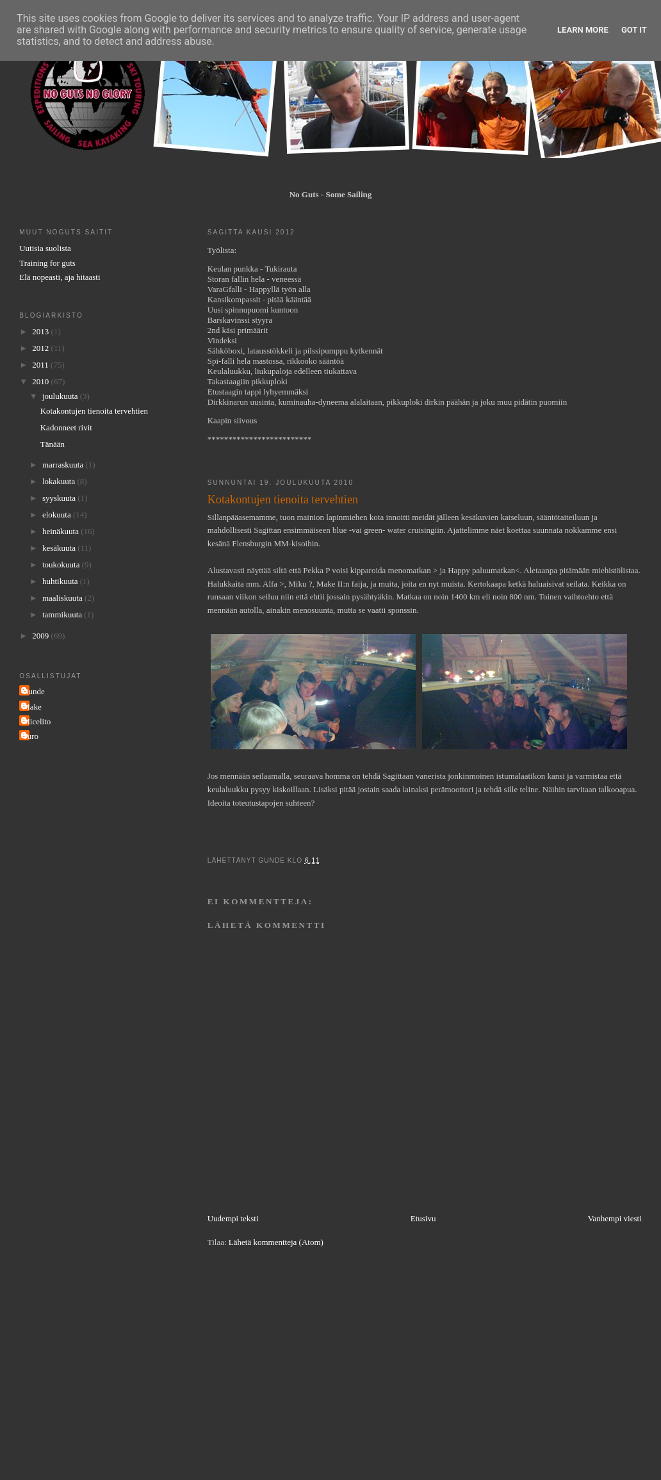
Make (32, 707)
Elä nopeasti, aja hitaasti (59, 277)
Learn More (582, 30)
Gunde (33, 691)
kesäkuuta (60, 548)
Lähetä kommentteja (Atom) (276, 1242)
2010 (41, 381)
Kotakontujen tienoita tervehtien (94, 411)
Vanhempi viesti (615, 1218)
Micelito (36, 721)
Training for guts (47, 263)
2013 (41, 331)
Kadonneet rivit (66, 427)
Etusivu (423, 1218)
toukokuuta (62, 564)
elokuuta (57, 514)
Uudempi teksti (233, 1218)
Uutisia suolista (45, 248)
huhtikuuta (61, 581)
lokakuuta (60, 481)
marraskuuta (64, 464)
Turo (30, 736)
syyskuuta (60, 498)
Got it (634, 30)
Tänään (52, 444)
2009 (41, 635)
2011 (41, 365)
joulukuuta (61, 396)
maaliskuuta (63, 598)
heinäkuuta (61, 531)
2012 (41, 348)
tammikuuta (63, 614)
